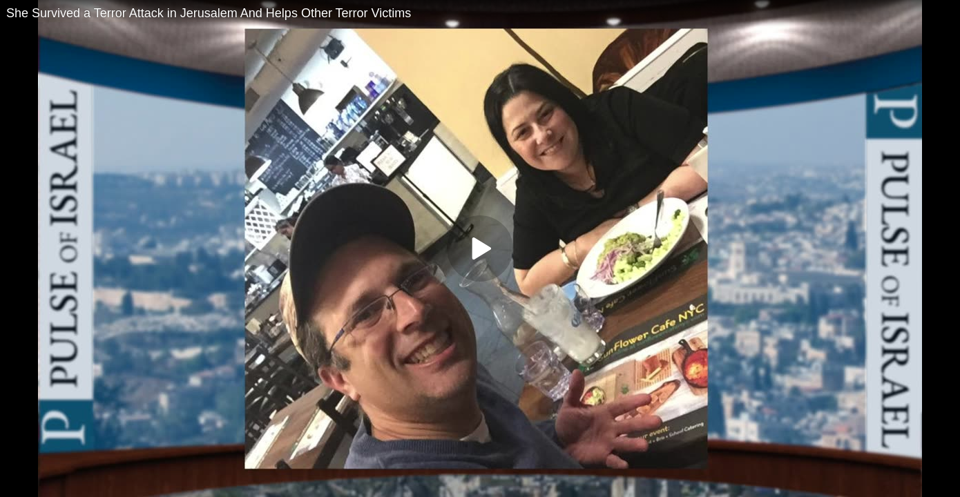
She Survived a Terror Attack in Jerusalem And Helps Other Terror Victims (208, 13)
